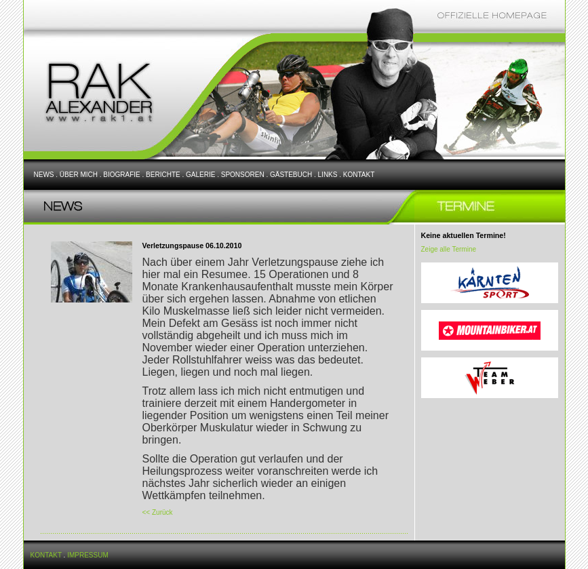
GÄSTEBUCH (291, 174)
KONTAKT (358, 174)
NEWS (44, 174)
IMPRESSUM (88, 555)
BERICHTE (163, 174)
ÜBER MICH (79, 174)
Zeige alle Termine (449, 249)
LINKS (328, 174)
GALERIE (200, 174)
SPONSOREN (242, 174)
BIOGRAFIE (121, 174)
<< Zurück (157, 512)
